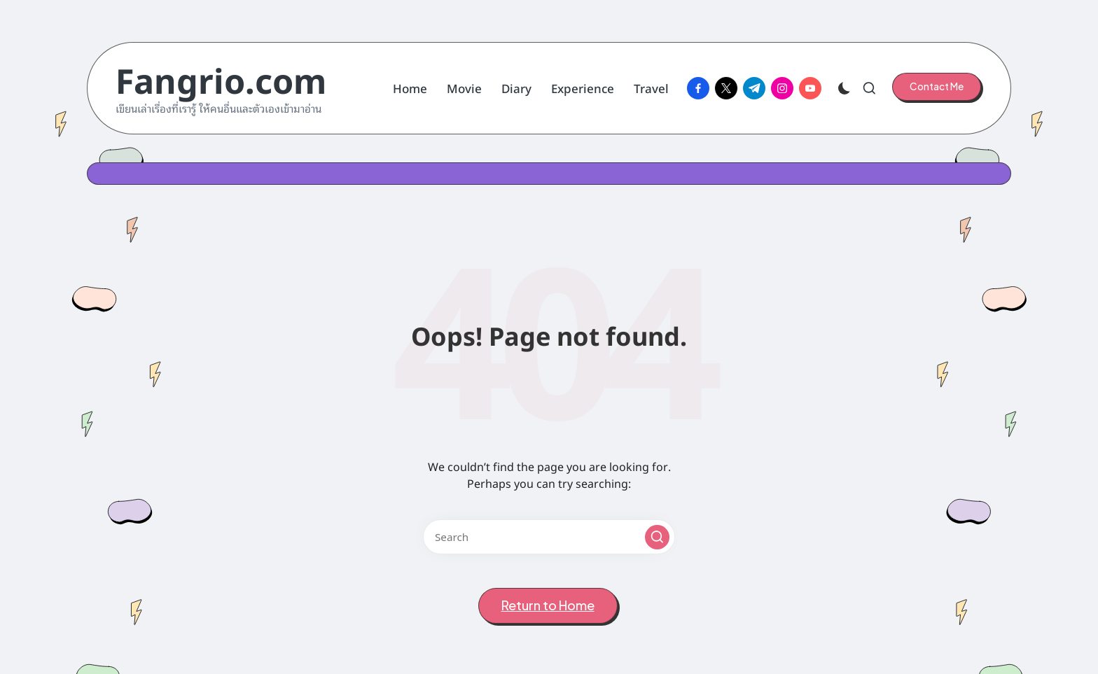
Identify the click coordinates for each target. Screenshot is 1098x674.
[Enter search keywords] (549, 536)
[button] (936, 87)
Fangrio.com (221, 78)
